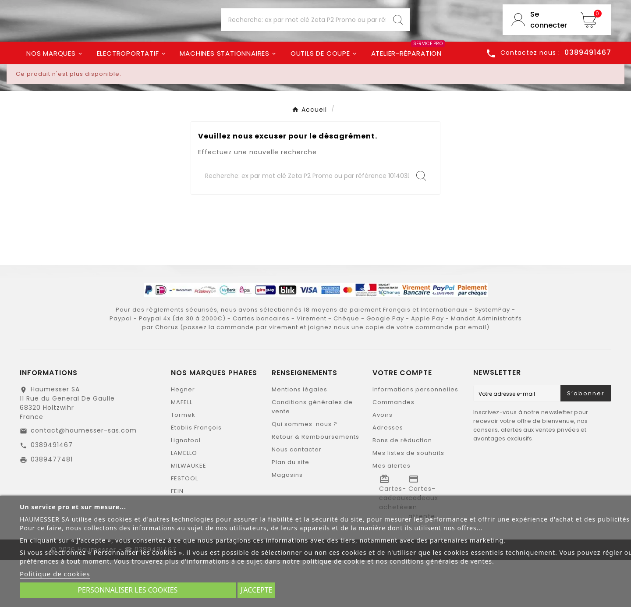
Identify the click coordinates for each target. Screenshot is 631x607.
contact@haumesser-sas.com (84, 477)
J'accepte (256, 590)
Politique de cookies (55, 573)
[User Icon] (537, 44)
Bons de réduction (402, 487)
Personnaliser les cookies (127, 590)
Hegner (183, 436)
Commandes (393, 449)
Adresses (387, 474)
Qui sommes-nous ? (304, 471)
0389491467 (52, 491)
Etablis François (196, 474)
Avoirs (382, 462)
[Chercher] (303, 44)
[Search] (398, 44)
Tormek (183, 462)
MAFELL (181, 449)
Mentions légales (299, 436)
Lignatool (186, 487)
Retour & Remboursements (315, 483)
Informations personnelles (415, 436)
